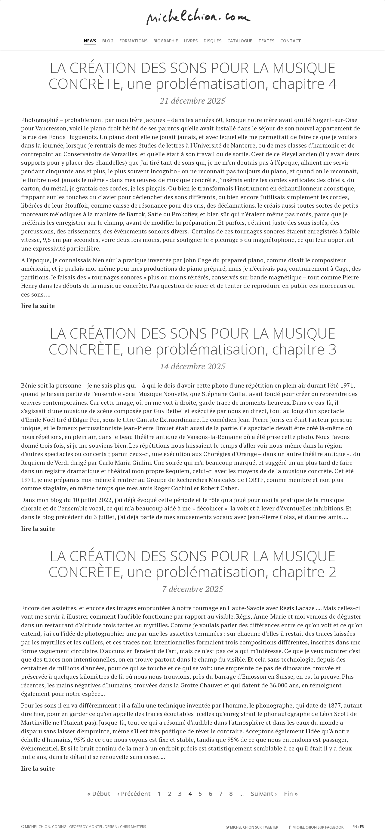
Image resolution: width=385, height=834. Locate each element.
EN (355, 826)
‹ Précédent (134, 794)
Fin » (291, 794)
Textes (266, 41)
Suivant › (264, 794)
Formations (133, 41)
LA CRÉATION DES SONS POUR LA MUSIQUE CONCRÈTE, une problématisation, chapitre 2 (192, 563)
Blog (107, 41)
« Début (98, 794)
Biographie (165, 41)
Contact (290, 41)
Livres (191, 41)
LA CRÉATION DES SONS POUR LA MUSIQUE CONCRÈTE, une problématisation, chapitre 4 (192, 75)
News (90, 41)
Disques (212, 41)
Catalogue (239, 41)
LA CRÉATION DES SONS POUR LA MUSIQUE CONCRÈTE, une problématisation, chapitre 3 (192, 341)
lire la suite (38, 306)
